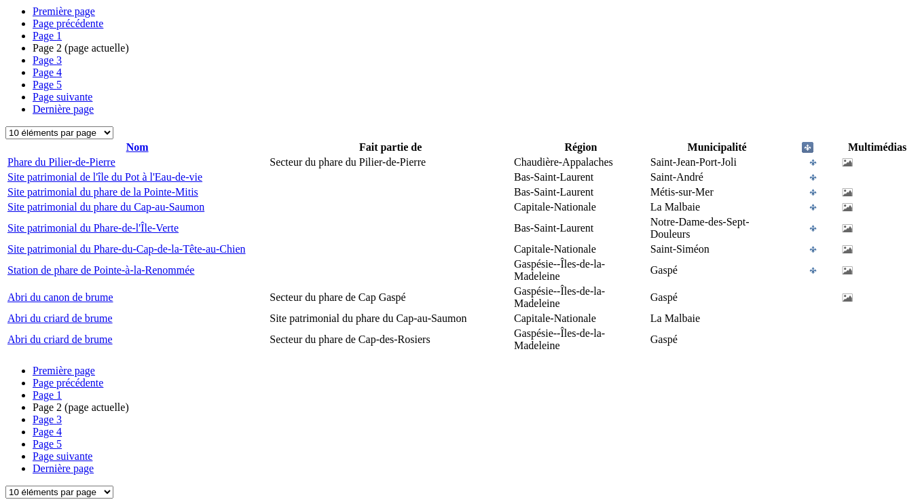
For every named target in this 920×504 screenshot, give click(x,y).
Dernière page (63, 109)
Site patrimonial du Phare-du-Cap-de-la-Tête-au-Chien (126, 249)
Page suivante (62, 97)
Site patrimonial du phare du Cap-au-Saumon (105, 207)
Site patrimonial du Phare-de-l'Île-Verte (93, 228)
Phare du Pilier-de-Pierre (61, 162)
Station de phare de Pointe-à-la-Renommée (100, 270)
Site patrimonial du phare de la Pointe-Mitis (102, 192)
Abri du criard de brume (60, 318)
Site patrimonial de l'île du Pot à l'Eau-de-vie (104, 177)
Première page (64, 11)
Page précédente (68, 23)
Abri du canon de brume (60, 297)
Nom (137, 147)
